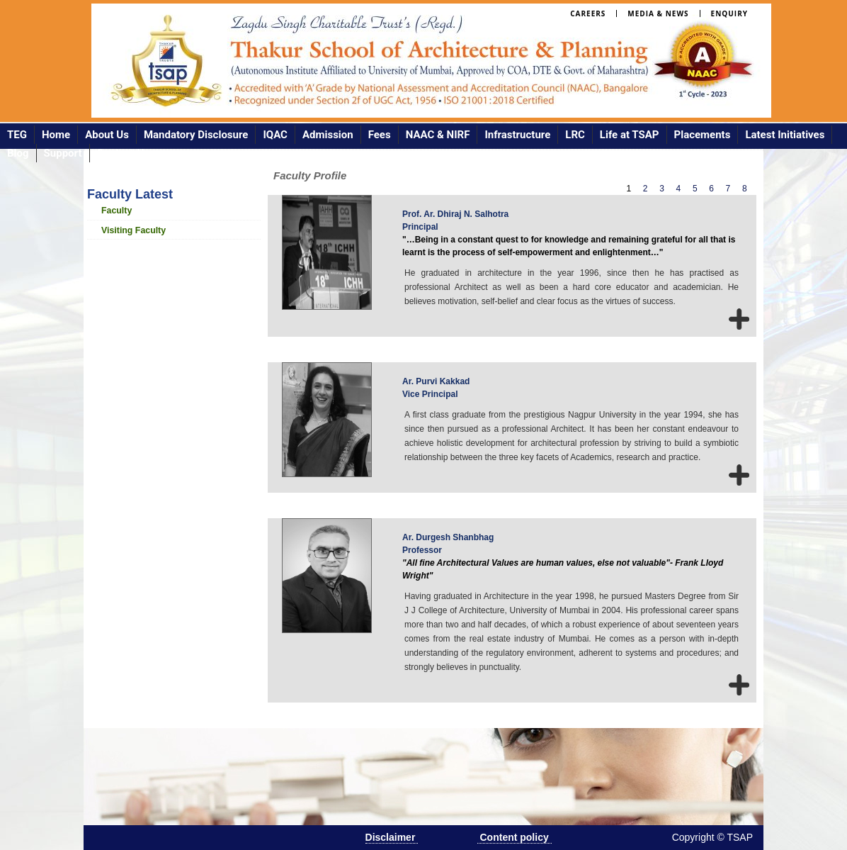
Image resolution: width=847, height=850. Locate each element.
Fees (379, 134)
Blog (18, 153)
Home (56, 134)
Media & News (657, 13)
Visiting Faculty (133, 230)
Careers (588, 13)
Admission (327, 134)
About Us (107, 134)
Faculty (116, 211)
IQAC (275, 134)
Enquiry (729, 13)
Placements (702, 134)
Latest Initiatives (784, 134)
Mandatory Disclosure (196, 134)
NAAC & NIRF (438, 134)
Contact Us (123, 153)
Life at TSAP (629, 134)
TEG (17, 134)
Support (63, 153)
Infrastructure (517, 134)
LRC (575, 134)
